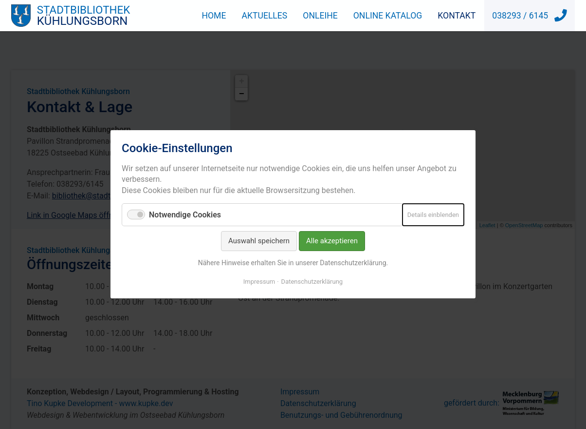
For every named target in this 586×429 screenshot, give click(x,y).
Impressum (259, 282)
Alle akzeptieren (332, 241)
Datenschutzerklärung (312, 282)
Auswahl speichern (259, 241)
